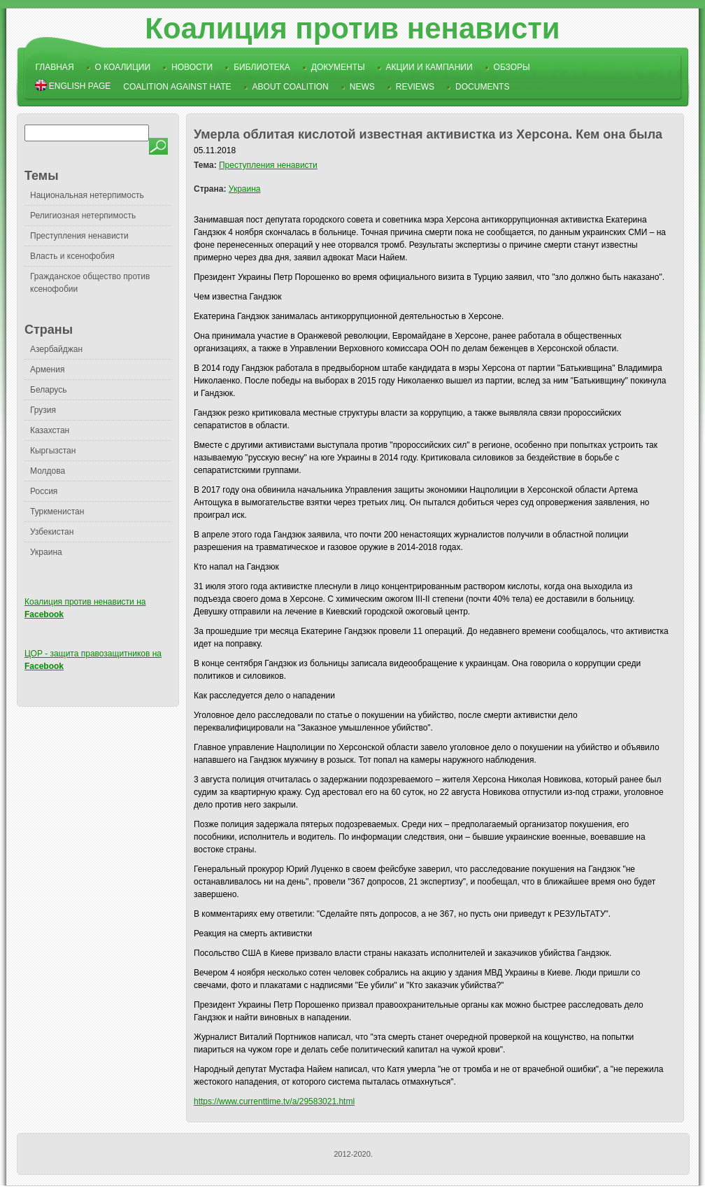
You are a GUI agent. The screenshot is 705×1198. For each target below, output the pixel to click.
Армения (47, 369)
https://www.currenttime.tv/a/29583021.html (274, 1101)
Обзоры (512, 67)
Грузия (43, 410)
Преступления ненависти (79, 236)
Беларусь (48, 390)
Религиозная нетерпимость (83, 215)
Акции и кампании (429, 67)
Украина (46, 552)
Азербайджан (56, 349)
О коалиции (123, 67)
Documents (482, 87)
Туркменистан (57, 511)
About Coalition (290, 87)
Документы (338, 67)
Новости (192, 67)
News (362, 87)
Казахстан (49, 430)
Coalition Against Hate (177, 87)
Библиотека (262, 67)
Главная (55, 67)
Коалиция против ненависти (352, 28)
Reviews (415, 87)
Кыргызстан (53, 451)
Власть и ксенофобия (72, 256)
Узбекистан (51, 532)
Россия (43, 491)
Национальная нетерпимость (87, 195)
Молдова (47, 471)
